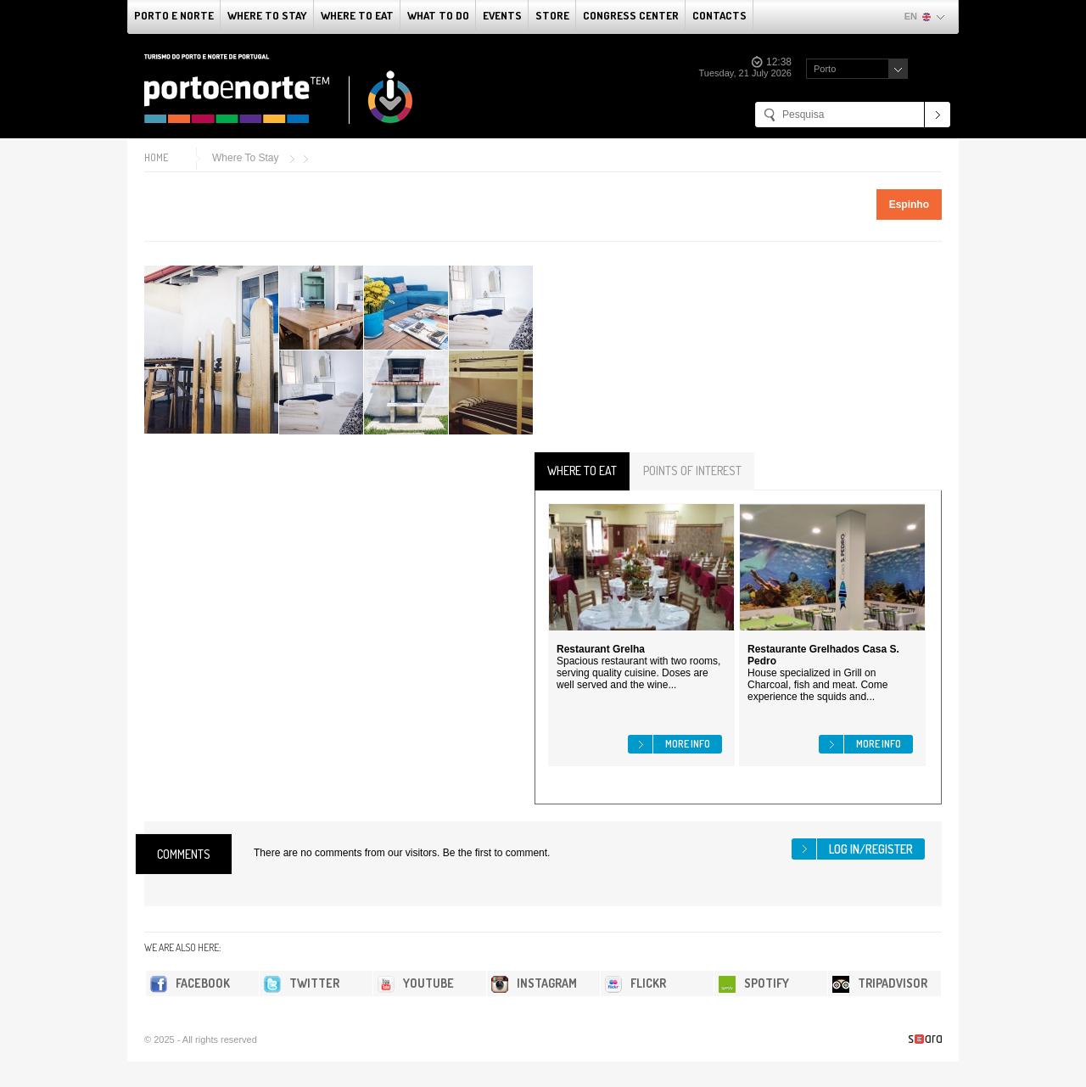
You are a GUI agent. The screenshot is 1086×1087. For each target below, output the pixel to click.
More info (687, 743)
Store (552, 15)
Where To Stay (267, 15)
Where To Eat (357, 15)
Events (502, 15)
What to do (438, 15)
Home (156, 157)
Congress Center (631, 15)
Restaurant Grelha (601, 649)
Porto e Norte (174, 15)
